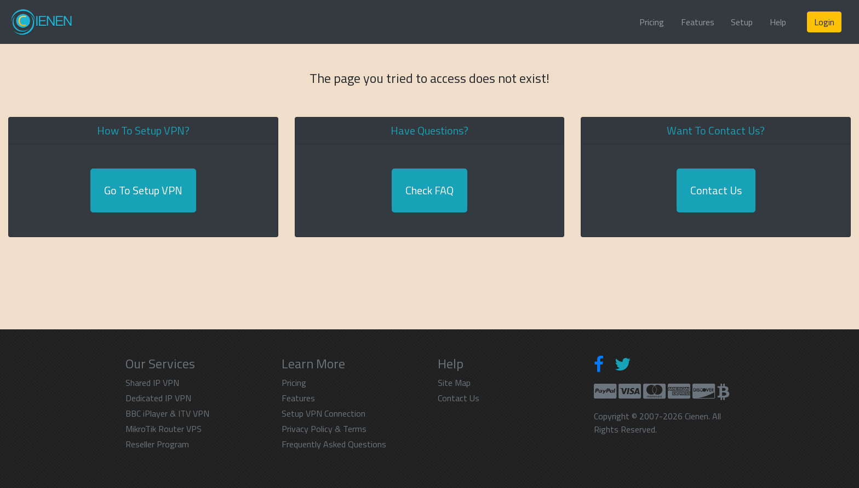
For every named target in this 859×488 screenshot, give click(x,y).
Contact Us (716, 190)
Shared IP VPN (152, 382)
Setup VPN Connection (323, 413)
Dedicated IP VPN (158, 398)
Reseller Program (157, 444)
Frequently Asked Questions (334, 444)
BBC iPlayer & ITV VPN (167, 413)
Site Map (454, 382)
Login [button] (824, 22)
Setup (742, 22)
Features (697, 22)
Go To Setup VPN (143, 190)
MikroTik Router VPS (163, 428)
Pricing (651, 22)
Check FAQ (429, 190)
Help (778, 22)
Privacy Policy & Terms (324, 428)
